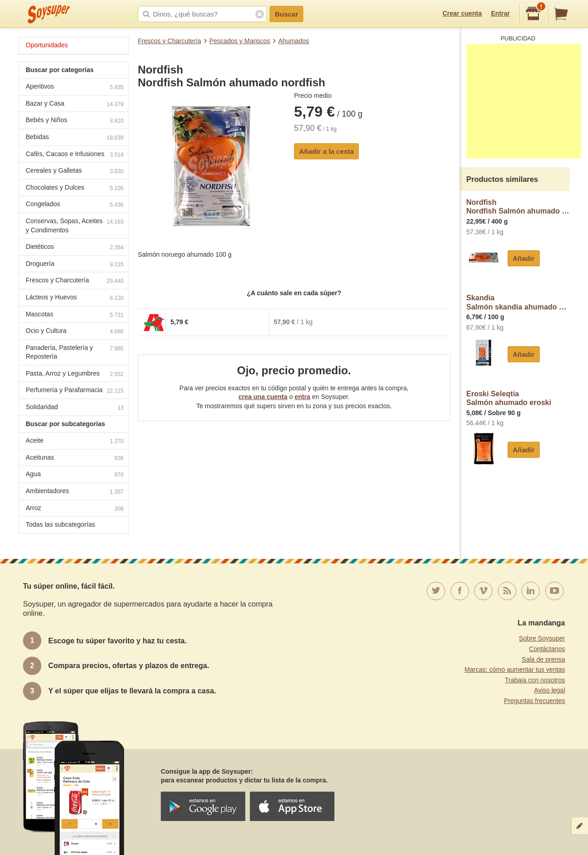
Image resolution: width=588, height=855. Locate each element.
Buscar (286, 14)
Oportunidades (47, 45)
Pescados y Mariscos (239, 41)
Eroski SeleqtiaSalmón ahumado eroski (508, 398)
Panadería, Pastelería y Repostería (75, 352)
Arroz (75, 509)
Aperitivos (75, 87)
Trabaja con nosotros (535, 680)
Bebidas (75, 138)
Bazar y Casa (75, 104)
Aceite (75, 441)
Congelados (75, 205)
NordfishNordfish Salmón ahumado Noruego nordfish (518, 206)
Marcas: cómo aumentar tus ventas (514, 669)
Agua (75, 475)
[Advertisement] (523, 101)
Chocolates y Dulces (75, 188)
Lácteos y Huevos (75, 298)
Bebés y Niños (75, 121)
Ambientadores (75, 492)
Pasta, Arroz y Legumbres (75, 374)
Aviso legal (549, 690)
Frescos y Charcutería (169, 41)
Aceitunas (75, 458)
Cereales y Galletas (75, 171)
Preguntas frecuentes (534, 700)
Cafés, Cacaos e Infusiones (75, 155)
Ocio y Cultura (75, 332)
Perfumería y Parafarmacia (75, 391)
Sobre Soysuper (542, 638)
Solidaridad (75, 408)
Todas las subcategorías (60, 524)
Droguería (75, 265)
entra (302, 396)
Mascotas (75, 315)
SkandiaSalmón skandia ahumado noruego (518, 302)
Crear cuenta (462, 13)
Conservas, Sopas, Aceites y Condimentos (75, 225)
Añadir (524, 258)
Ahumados (293, 41)
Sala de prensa (543, 659)
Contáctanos (547, 648)
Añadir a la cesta (326, 151)
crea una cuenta (263, 396)
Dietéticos (75, 248)
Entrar (500, 13)
